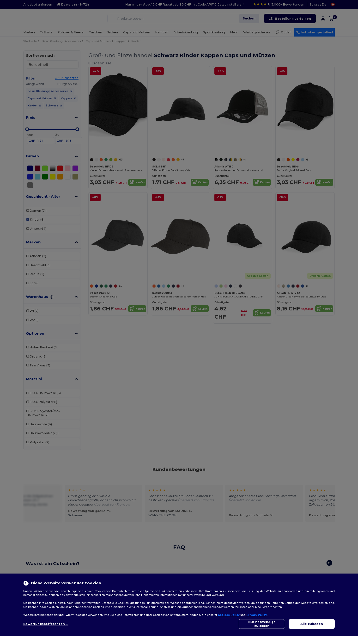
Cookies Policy (229, 615)
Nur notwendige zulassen (262, 624)
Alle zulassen (311, 624)
